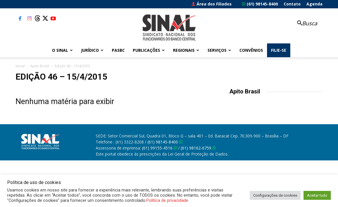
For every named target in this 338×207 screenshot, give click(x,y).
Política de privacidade (167, 200)
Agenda (314, 4)
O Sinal (62, 50)
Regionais (186, 50)
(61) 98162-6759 (198, 148)
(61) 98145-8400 (260, 4)
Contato (292, 4)
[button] (304, 23)
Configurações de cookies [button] (275, 195)
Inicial (20, 66)
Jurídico (92, 50)
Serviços (219, 50)
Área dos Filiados (211, 4)
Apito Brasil (39, 66)
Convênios (251, 50)
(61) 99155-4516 (159, 148)
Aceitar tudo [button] (317, 195)
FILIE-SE (278, 50)
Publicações (149, 50)
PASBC (118, 50)
